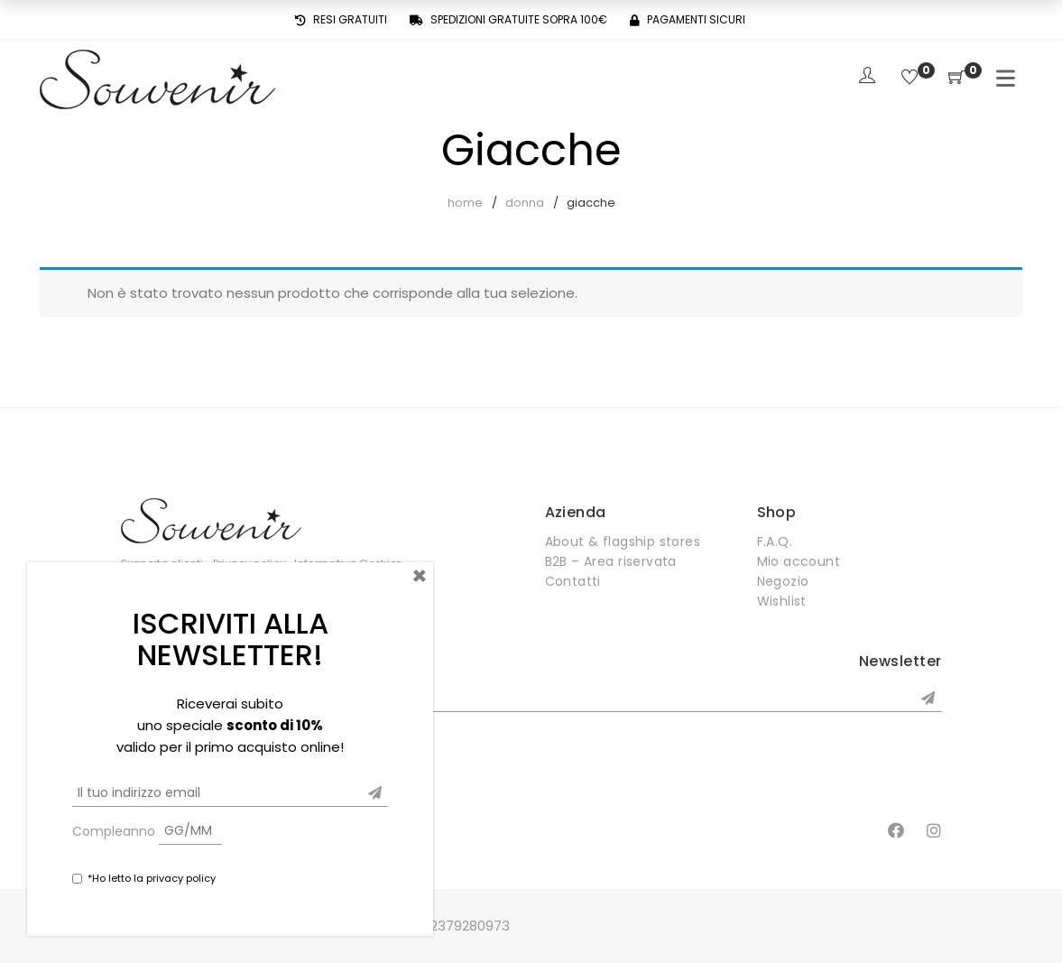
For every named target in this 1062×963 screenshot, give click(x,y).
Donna (524, 202)
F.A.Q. (775, 541)
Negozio (783, 581)
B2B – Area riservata (611, 561)
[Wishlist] (909, 78)
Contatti (573, 581)
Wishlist (782, 601)
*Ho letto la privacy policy (152, 878)
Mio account (799, 561)
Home (465, 202)
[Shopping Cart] (956, 78)
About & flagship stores (623, 541)
